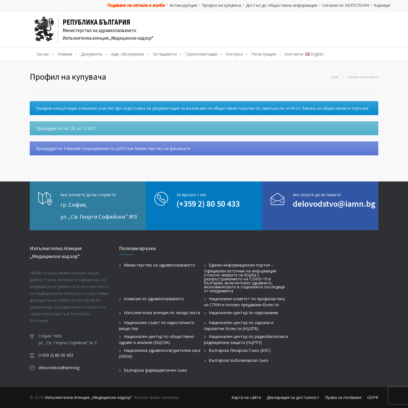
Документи (91, 54)
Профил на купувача (221, 5)
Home (335, 77)
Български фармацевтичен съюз (155, 370)
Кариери (382, 5)
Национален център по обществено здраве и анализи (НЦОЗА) (156, 339)
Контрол (234, 54)
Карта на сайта (246, 397)
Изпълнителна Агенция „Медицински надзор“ (88, 397)
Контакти (294, 54)
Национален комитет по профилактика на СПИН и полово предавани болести (244, 301)
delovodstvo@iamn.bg (321, 203)
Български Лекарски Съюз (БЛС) (240, 350)
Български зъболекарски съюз (238, 360)
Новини (65, 54)
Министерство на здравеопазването (159, 265)
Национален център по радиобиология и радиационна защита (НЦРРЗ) (246, 339)
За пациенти (165, 54)
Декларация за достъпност (293, 397)
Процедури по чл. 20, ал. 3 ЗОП (65, 128)
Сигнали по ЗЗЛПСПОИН (345, 5)
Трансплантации (201, 54)
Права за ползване (343, 397)
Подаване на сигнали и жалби (136, 5)
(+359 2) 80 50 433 (208, 203)
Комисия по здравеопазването (154, 298)
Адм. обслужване (127, 54)
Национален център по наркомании (243, 312)
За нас (43, 54)
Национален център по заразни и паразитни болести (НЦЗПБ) (238, 325)
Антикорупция (183, 5)
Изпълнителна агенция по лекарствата (162, 312)
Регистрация (264, 54)
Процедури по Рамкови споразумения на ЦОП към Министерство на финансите (113, 148)
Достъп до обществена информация (281, 5)
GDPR (372, 397)
